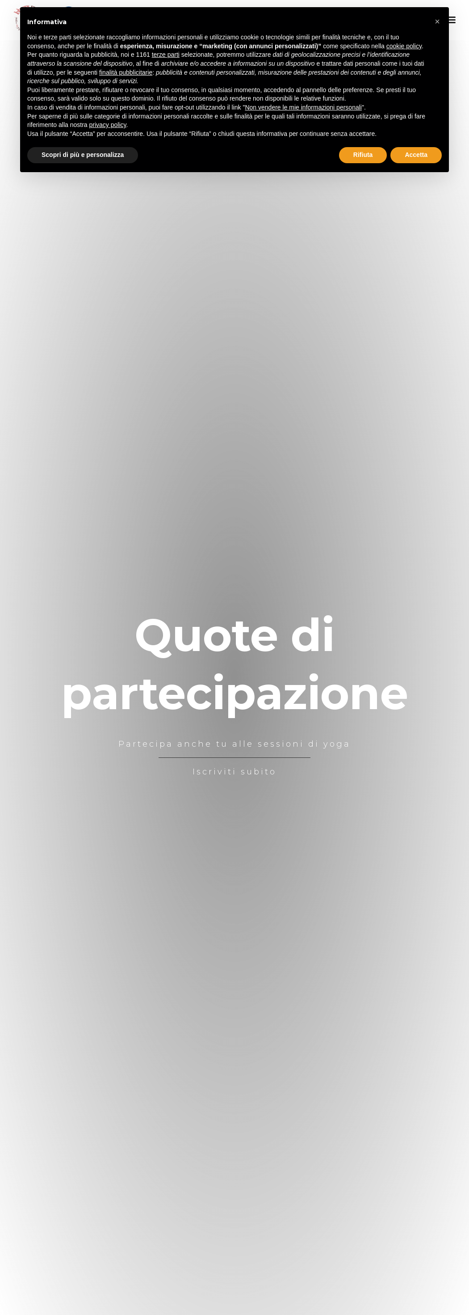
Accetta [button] (416, 154)
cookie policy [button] (404, 46)
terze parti (166, 54)
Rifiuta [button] (363, 154)
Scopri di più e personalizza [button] (83, 154)
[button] (437, 21)
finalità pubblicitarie (125, 72)
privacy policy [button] (107, 124)
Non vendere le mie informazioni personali (303, 107)
